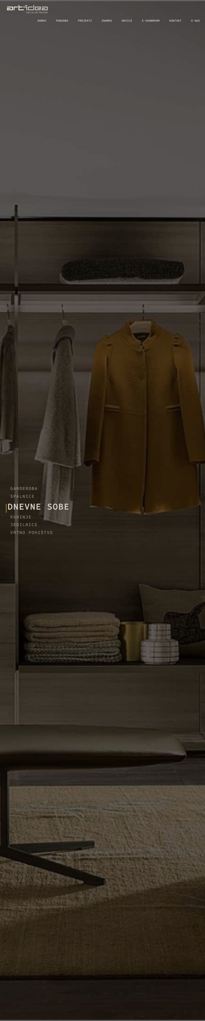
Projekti (85, 20)
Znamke (107, 20)
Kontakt (175, 20)
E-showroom (151, 20)
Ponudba (62, 20)
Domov (41, 20)
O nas (195, 20)
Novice (127, 20)
